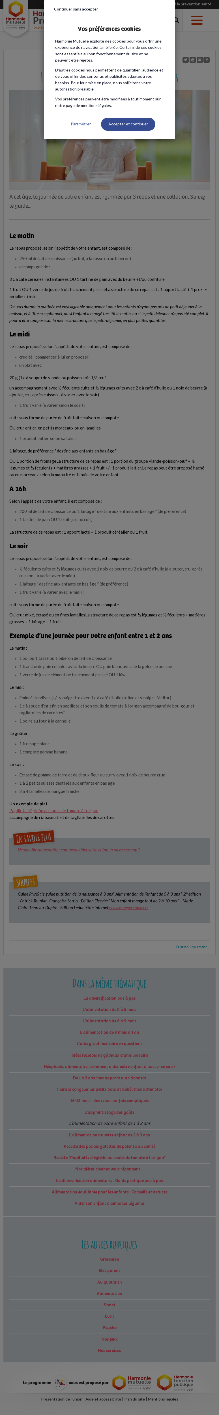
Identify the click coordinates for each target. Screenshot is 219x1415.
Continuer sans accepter (76, 9)
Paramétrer (81, 123)
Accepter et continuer (128, 123)
